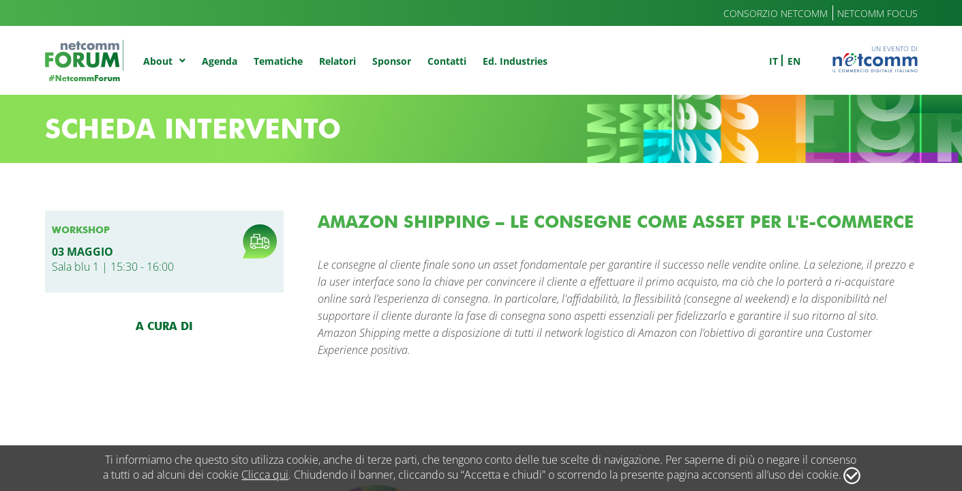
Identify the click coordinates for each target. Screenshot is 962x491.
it (773, 61)
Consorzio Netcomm (775, 13)
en (793, 61)
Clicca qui (264, 474)
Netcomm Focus (877, 13)
